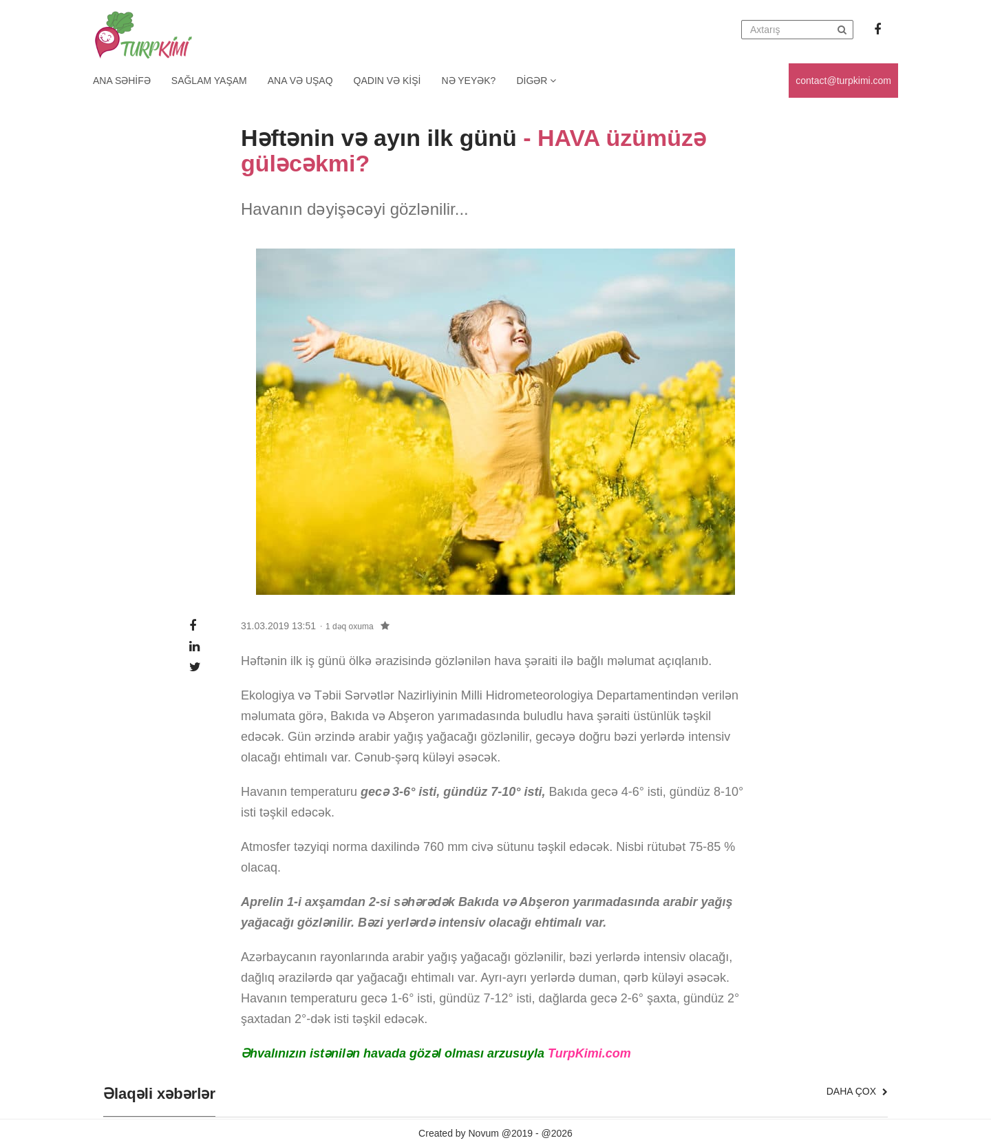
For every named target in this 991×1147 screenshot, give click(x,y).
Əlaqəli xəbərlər (159, 1094)
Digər (536, 80)
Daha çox (857, 1091)
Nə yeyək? (469, 80)
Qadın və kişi (387, 80)
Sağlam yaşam (209, 80)
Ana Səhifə (122, 80)
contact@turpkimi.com (843, 80)
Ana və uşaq (300, 80)
